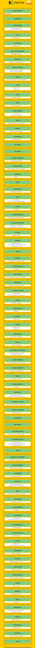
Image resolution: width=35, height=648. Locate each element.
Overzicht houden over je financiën (16, 131)
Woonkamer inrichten (16, 627)
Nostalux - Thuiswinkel (16, 345)
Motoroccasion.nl (16, 328)
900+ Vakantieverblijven (16, 527)
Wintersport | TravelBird (16, 611)
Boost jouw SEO (16, 319)
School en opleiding (16, 412)
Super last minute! (16, 293)
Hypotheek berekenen (16, 235)
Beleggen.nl (16, 311)
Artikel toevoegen (8, 13)
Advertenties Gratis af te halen (16, 191)
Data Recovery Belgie (16, 442)
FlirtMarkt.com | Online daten (16, 115)
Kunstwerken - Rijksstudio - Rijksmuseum (16, 285)
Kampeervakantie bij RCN (16, 243)
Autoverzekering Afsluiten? (16, 28)
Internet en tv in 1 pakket (16, 501)
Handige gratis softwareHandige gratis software (16, 443)
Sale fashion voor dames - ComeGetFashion (16, 123)
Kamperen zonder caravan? (16, 246)
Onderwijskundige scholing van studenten (16, 353)
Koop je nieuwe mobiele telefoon (16, 484)
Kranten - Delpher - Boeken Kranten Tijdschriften (16, 277)
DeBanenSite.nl (16, 510)
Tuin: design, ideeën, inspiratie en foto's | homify (16, 493)
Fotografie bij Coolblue (16, 139)
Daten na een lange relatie (16, 105)
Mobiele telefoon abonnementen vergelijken (16, 485)
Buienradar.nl (16, 209)
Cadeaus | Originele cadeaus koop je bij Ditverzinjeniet (16, 79)
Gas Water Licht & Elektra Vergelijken (16, 577)
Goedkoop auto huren (16, 45)
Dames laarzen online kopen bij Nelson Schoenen (16, 404)
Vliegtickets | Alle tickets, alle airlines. (16, 561)
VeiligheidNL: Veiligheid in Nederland (16, 545)
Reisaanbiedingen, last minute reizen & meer (16, 519)
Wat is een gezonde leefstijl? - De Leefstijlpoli (16, 168)
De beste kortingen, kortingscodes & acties (16, 261)
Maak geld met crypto (16, 97)
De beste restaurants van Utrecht (16, 395)
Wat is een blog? (16, 585)
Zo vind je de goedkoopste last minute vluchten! (16, 294)
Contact (29, 647)
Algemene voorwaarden (23, 647)
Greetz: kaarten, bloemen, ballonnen (16, 70)
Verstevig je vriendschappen (16, 569)
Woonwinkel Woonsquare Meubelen (16, 636)
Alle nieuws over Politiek (16, 378)
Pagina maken (16, 647)
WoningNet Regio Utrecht (16, 619)
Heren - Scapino (16, 199)
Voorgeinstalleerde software (16, 445)
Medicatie (16, 177)
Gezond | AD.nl (16, 602)
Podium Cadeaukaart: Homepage (16, 71)
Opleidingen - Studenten (16, 354)
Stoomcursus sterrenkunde (16, 476)
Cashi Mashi (16, 89)
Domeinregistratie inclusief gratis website (16, 217)
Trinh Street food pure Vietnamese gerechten (16, 396)
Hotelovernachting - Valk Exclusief (16, 225)
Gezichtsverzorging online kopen (16, 160)
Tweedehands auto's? (16, 37)
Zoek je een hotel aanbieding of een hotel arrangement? (16, 227)
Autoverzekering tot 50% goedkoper (16, 29)
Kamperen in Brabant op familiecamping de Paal (16, 244)
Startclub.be (11, 647)
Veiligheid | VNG (16, 543)
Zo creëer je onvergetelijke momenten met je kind (16, 362)
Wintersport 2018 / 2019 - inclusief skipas (16, 610)
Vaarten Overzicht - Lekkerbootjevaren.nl (16, 62)
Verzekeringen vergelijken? (16, 553)
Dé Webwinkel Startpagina (16, 594)
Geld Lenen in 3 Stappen (16, 303)
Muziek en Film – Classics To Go (16, 336)
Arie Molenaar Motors (16, 327)
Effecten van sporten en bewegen (16, 468)
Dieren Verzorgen (16, 113)
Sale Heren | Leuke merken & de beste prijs (16, 201)
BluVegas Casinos (16, 87)
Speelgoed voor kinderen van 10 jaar (16, 459)
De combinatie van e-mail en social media (16, 434)
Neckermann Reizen (16, 518)
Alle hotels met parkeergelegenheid (16, 370)
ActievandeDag (16, 269)
